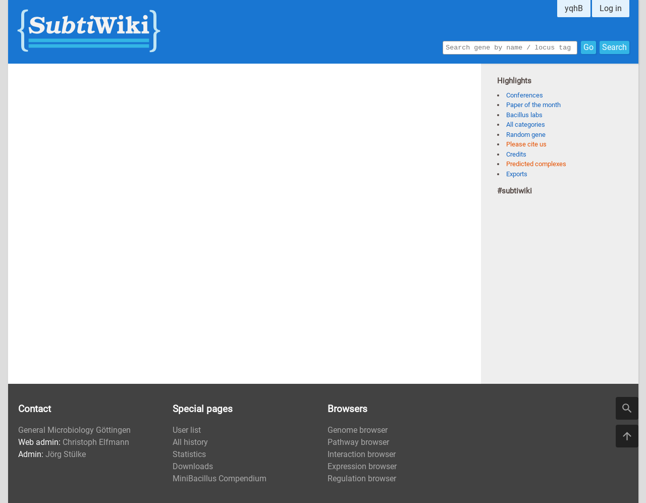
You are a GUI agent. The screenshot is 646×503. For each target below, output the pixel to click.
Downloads (193, 466)
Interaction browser (362, 454)
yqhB (574, 8)
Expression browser (362, 466)
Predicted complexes (536, 164)
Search (614, 47)
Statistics (189, 454)
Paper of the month (533, 105)
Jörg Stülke (65, 454)
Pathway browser (358, 442)
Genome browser (358, 430)
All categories (525, 124)
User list (187, 430)
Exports (516, 174)
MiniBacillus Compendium (219, 478)
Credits (516, 154)
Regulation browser (362, 478)
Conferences (524, 95)
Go (588, 47)
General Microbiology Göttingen (74, 430)
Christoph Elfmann (96, 442)
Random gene (526, 134)
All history (190, 442)
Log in (611, 8)
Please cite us (526, 144)
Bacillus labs (524, 115)
